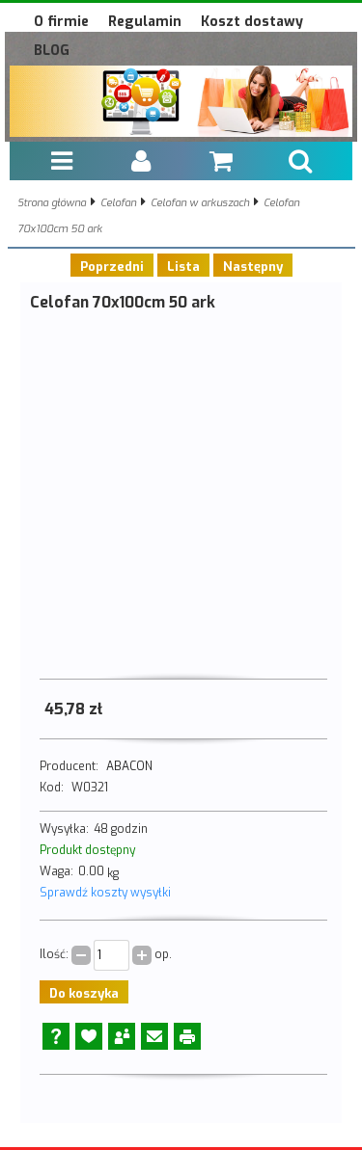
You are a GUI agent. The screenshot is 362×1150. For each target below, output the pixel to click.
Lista (183, 266)
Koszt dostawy (252, 22)
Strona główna (51, 203)
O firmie (61, 22)
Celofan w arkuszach (200, 203)
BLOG (52, 50)
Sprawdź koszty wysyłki (105, 892)
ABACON (129, 766)
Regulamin (144, 22)
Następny (253, 266)
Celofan (118, 203)
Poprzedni (112, 266)
